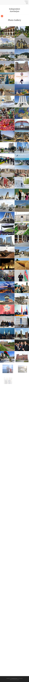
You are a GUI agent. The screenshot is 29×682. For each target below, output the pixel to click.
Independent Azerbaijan (14, 10)
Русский (27, 2)
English (27, 3)
